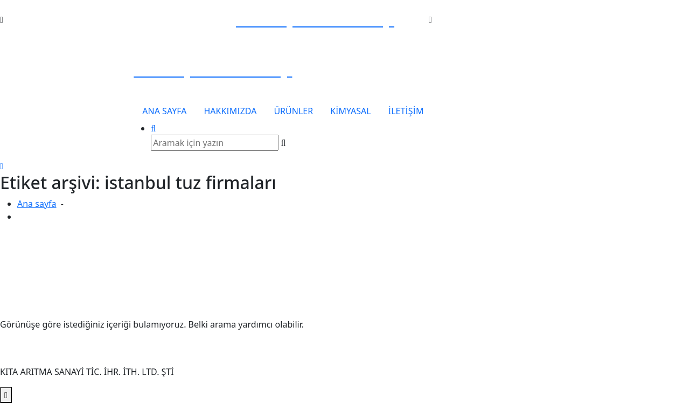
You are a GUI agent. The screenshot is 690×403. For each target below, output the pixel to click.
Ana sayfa (37, 204)
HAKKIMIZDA (230, 111)
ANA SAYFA (164, 111)
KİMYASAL (350, 111)
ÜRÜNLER (293, 111)
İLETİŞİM (406, 111)
